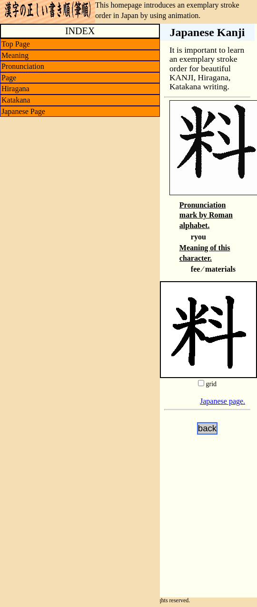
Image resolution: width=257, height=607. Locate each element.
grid (211, 384)
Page (8, 78)
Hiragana (15, 89)
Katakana (15, 100)
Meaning (15, 55)
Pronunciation (22, 66)
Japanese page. (222, 401)
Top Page (15, 44)
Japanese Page (23, 111)
